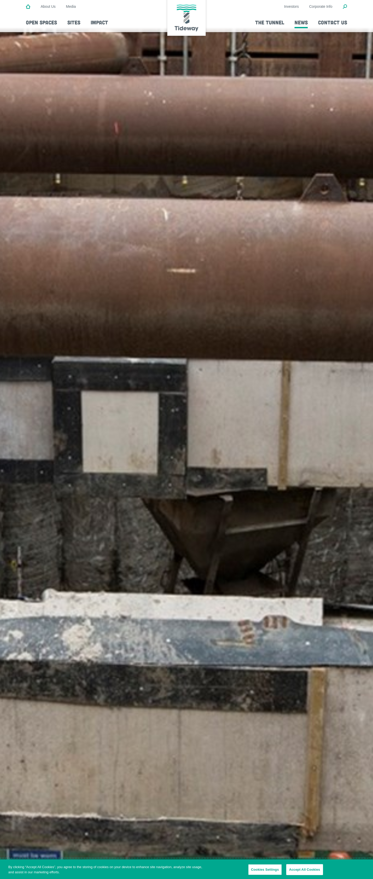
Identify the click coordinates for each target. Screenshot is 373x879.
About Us (48, 6)
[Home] (28, 7)
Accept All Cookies (304, 871)
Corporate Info (321, 6)
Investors (291, 6)
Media (71, 6)
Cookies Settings (265, 871)
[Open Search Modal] (345, 7)
